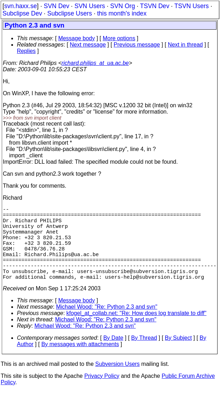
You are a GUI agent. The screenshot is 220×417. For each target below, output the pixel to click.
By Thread (144, 356)
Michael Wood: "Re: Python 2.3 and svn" (106, 325)
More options (119, 38)
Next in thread (185, 45)
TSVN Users (191, 6)
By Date (113, 356)
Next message (88, 45)
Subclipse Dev (22, 13)
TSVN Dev (154, 6)
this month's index (121, 13)
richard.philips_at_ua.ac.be (95, 63)
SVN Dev (56, 6)
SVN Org (122, 6)
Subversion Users (117, 382)
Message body (76, 38)
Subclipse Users (69, 13)
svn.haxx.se (20, 6)
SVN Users (89, 6)
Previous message (137, 45)
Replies (26, 51)
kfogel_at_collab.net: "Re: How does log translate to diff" (137, 331)
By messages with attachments (80, 362)
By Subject (178, 356)
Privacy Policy (101, 394)
